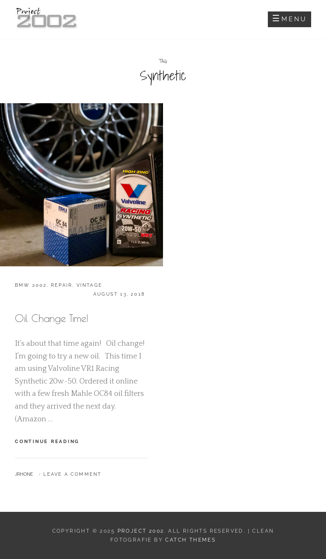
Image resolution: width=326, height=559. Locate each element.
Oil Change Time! (52, 318)
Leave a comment (72, 474)
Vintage (89, 285)
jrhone (24, 474)
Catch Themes (190, 540)
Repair (61, 285)
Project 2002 (141, 531)
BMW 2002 (31, 285)
